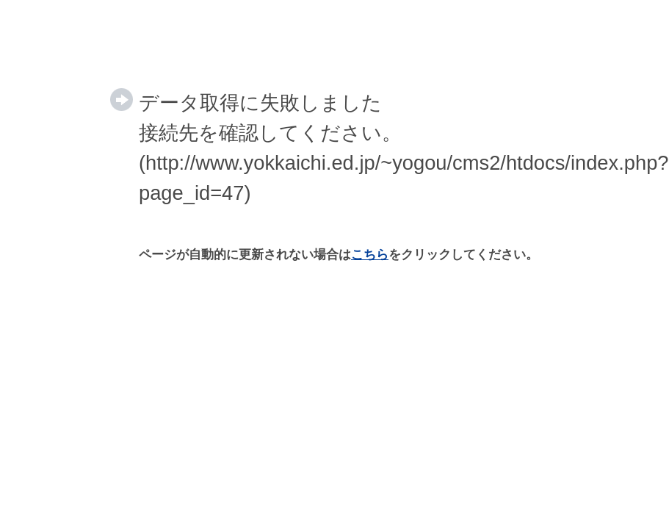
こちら (369, 255)
